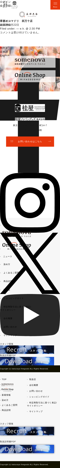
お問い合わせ (10, 327)
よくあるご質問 (11, 273)
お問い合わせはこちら (30, 141)
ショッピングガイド (14, 298)
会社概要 (8, 318)
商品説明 (8, 281)
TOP (5, 225)
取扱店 (7, 290)
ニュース (7, 256)
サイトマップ (10, 335)
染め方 (7, 264)
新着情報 (6, 395)
